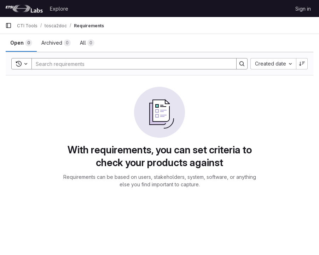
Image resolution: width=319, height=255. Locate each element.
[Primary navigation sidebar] (8, 25)
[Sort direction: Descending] (302, 63)
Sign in (303, 9)
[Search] (130, 64)
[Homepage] (24, 8)
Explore (59, 9)
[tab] (21, 43)
